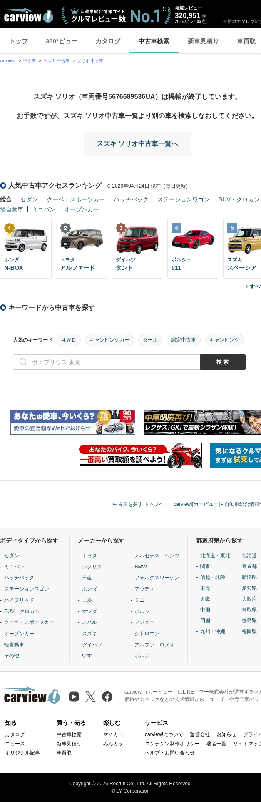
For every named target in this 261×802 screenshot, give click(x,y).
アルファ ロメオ (154, 645)
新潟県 (249, 577)
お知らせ (226, 734)
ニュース (15, 744)
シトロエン (146, 633)
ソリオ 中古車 (90, 60)
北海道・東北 (215, 555)
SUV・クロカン (239, 199)
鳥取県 (249, 610)
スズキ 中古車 (56, 60)
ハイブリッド (19, 600)
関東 (205, 566)
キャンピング (224, 340)
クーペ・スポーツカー (76, 199)
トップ (18, 41)
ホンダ (89, 589)
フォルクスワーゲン (156, 578)
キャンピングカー (109, 340)
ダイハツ (92, 645)
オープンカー (81, 209)
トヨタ (89, 555)
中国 (205, 610)
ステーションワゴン (183, 199)
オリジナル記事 (22, 753)
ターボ (150, 340)
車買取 (64, 753)
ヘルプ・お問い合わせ (170, 753)
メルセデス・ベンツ (156, 555)
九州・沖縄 (212, 631)
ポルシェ (144, 611)
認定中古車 (183, 340)
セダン (29, 199)
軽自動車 (11, 209)
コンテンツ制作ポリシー (172, 744)
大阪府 (249, 599)
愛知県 (249, 588)
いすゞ (89, 656)
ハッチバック (131, 199)
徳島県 (249, 620)
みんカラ (113, 744)
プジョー (144, 622)
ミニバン (43, 209)
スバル (89, 622)
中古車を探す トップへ (138, 504)
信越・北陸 (212, 577)
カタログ (107, 41)
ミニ (139, 600)
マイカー (113, 734)
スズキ (89, 633)
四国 (205, 620)
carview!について (164, 734)
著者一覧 (216, 744)
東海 (205, 588)
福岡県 (249, 631)
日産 (87, 578)
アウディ (144, 589)
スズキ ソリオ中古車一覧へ (137, 143)
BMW (140, 567)
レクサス (92, 567)
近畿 (205, 599)
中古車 (29, 60)
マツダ (89, 611)
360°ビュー (61, 41)
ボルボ (141, 656)
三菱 (87, 600)
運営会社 (200, 734)
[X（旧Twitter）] (90, 697)
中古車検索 (153, 41)
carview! (7, 60)
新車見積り (203, 41)
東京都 (249, 566)
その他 (11, 656)
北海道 (249, 555)
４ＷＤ (68, 340)
